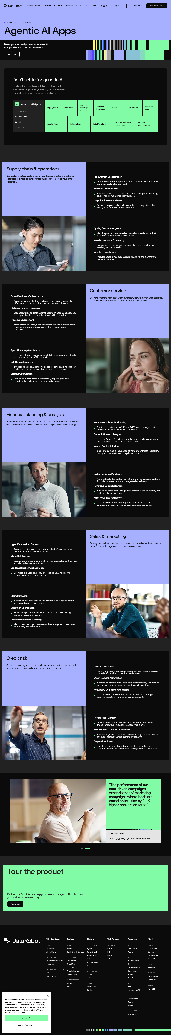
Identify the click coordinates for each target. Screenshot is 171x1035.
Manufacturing (72, 974)
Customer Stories (134, 968)
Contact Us (152, 959)
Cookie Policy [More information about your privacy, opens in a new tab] (21, 1012)
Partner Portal (153, 980)
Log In (116, 6)
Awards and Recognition (54, 961)
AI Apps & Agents (52, 973)
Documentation (133, 999)
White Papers (132, 978)
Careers (151, 952)
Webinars (131, 952)
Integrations (91, 986)
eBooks (130, 974)
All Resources (132, 1014)
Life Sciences (71, 968)
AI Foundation (92, 966)
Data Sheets (132, 971)
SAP (68, 986)
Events (130, 986)
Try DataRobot (136, 6)
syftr (89, 978)
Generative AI (92, 952)
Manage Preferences (27, 1025)
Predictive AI (91, 955)
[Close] (48, 996)
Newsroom (151, 968)
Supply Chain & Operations (76, 952)
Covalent (90, 974)
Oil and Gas (71, 964)
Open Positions (153, 955)
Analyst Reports (133, 961)
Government (71, 961)
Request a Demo (157, 6)
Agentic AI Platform (53, 976)
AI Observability (92, 962)
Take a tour (15, 904)
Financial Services (73, 971)
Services (90, 990)
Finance (69, 949)
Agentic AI (90, 949)
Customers (50, 964)
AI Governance (92, 959)
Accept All (26, 1018)
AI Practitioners (51, 952)
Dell (108, 952)
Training (130, 1002)
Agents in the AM (134, 990)
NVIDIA (69, 983)
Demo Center (132, 949)
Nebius (109, 955)
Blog (129, 964)
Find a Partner (153, 976)
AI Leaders (50, 949)
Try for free (11, 54)
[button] (33, 5)
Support (130, 1006)
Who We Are (152, 949)
